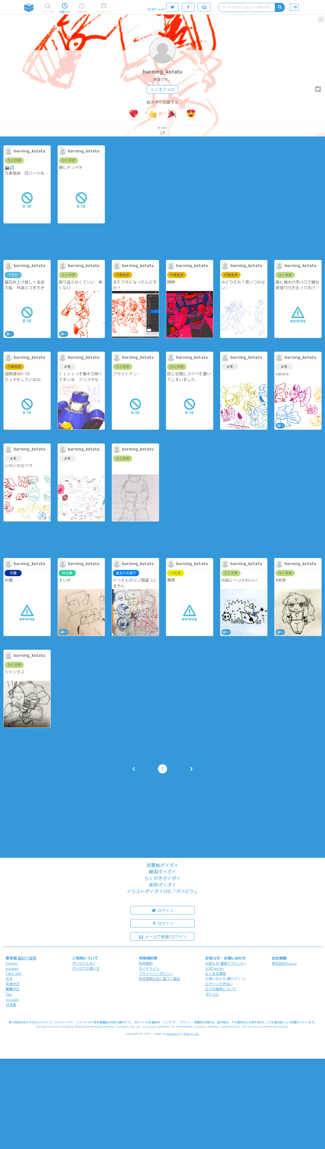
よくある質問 (215, 973)
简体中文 (12, 983)
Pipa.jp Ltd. (191, 1034)
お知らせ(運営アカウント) (225, 963)
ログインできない (219, 983)
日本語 (11, 1004)
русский (12, 999)
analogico (172, 1034)
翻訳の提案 (27, 958)
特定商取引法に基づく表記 (159, 978)
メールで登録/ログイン (163, 936)
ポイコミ (212, 994)
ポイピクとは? (83, 963)
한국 (9, 978)
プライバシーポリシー (156, 973)
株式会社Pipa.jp (284, 963)
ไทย (9, 994)
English (11, 963)
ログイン (162, 910)
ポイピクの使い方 (85, 968)
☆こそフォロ (162, 89)
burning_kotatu (162, 71)
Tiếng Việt (14, 973)
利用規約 (146, 963)
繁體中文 (12, 989)
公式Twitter (214, 968)
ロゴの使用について (220, 989)
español (12, 968)
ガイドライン (149, 968)
